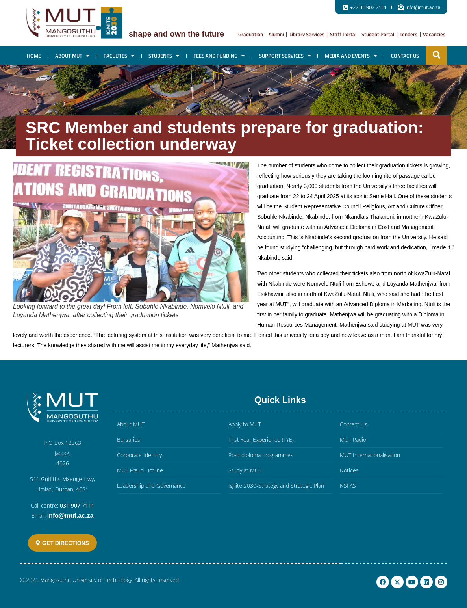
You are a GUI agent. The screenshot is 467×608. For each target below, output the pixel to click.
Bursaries (128, 439)
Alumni (276, 34)
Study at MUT (244, 470)
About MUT (72, 55)
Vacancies (434, 34)
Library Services (306, 34)
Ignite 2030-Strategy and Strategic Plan (276, 485)
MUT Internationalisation (370, 455)
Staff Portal (343, 34)
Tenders (408, 34)
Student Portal (377, 34)
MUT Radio (353, 439)
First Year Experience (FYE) (261, 439)
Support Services (285, 55)
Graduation (250, 34)
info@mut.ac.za (70, 515)
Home (34, 55)
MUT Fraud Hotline (140, 470)
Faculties (119, 55)
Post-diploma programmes (260, 455)
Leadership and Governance (151, 485)
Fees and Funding (219, 55)
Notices (349, 470)
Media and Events (351, 55)
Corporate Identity (139, 455)
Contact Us (405, 55)
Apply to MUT (244, 424)
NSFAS (348, 485)
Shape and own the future (176, 34)
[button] (437, 55)
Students (163, 55)
